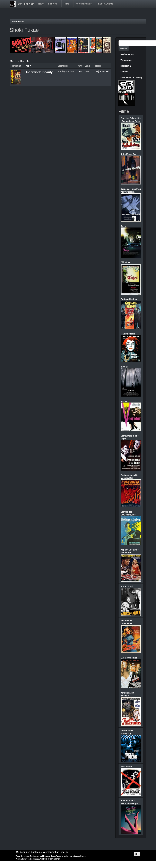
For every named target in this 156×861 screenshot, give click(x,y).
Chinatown (126, 262)
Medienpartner (128, 54)
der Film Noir (26, 3)
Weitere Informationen (50, 859)
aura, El (124, 367)
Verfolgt (124, 401)
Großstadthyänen (129, 299)
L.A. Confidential (129, 658)
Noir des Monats (85, 4)
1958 (80, 71)
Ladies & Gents (106, 4)
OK (136, 854)
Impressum (126, 66)
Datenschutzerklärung (131, 77)
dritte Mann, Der (128, 154)
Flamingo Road (128, 334)
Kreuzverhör (127, 766)
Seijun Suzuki (102, 71)
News (41, 4)
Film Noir (53, 4)
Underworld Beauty (39, 72)
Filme (67, 4)
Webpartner (126, 60)
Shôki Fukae (18, 21)
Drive (123, 226)
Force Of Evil (127, 586)
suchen (123, 48)
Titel (28, 66)
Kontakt (124, 72)
